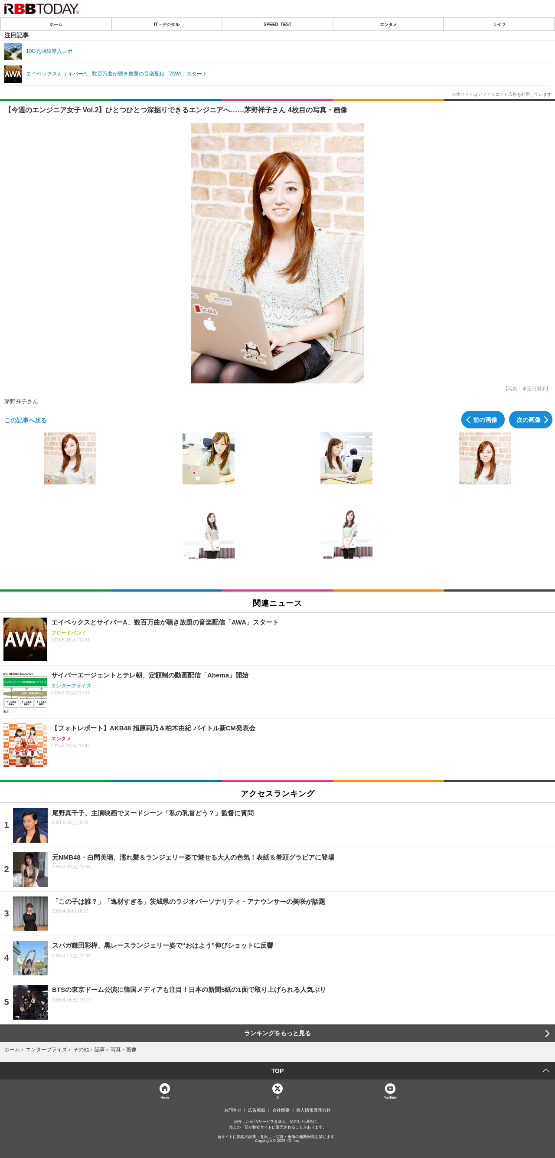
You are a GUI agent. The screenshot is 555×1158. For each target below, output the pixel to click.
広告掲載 (256, 1110)
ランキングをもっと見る (277, 1033)
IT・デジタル (167, 24)
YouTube (390, 1097)
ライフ (499, 24)
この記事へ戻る (25, 420)
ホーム (55, 24)
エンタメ (388, 24)
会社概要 (281, 1110)
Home (164, 1097)
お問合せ (233, 1110)
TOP (277, 1070)
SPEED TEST (277, 24)
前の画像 (485, 419)
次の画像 (528, 419)
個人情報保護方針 (313, 1110)
